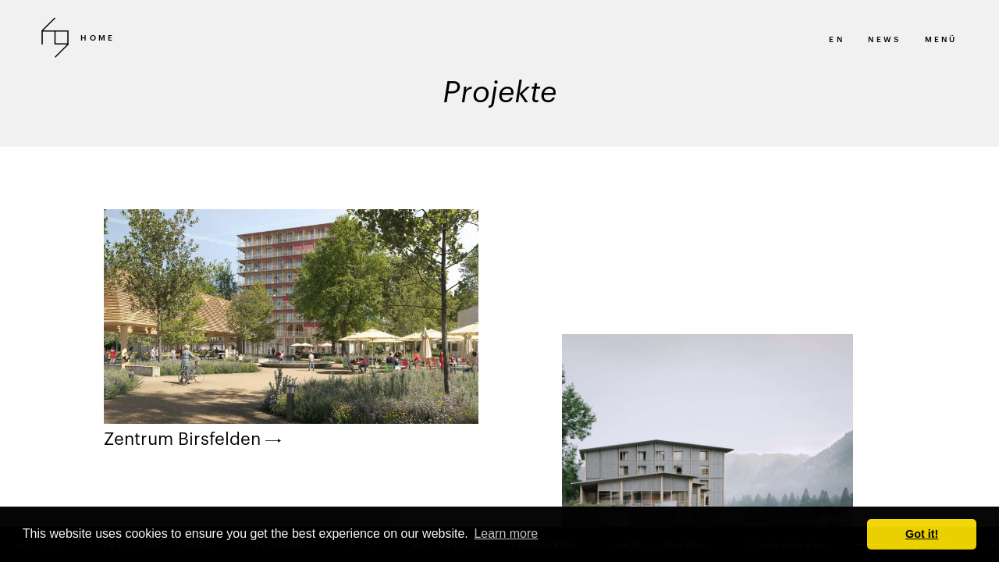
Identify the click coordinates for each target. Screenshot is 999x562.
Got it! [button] (921, 534)
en (836, 39)
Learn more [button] (506, 533)
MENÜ (941, 39)
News (884, 39)
